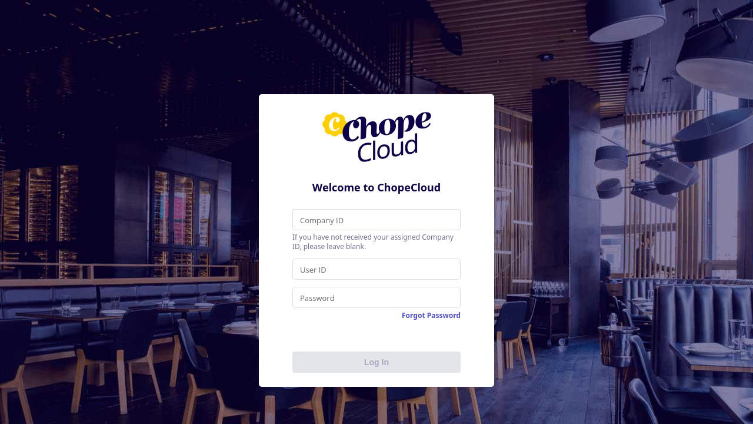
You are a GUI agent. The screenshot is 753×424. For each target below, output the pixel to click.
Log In (376, 362)
